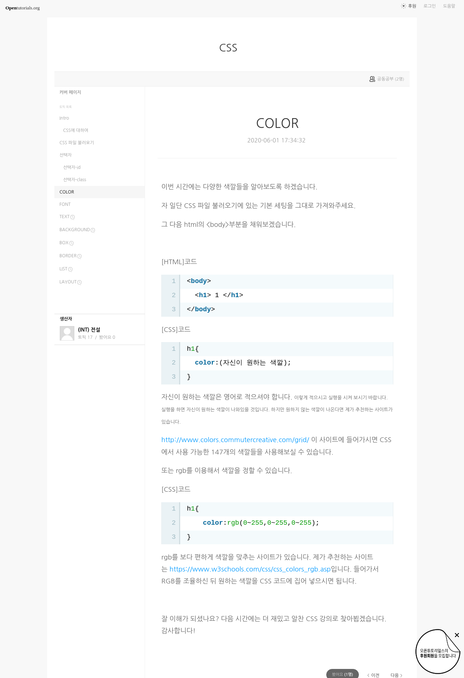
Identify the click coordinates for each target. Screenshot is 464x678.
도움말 (449, 6)
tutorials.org (22, 8)
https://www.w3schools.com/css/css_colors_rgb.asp (250, 569)
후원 (412, 6)
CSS (231, 48)
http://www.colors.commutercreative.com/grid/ (235, 439)
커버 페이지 (70, 92)
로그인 (429, 6)
